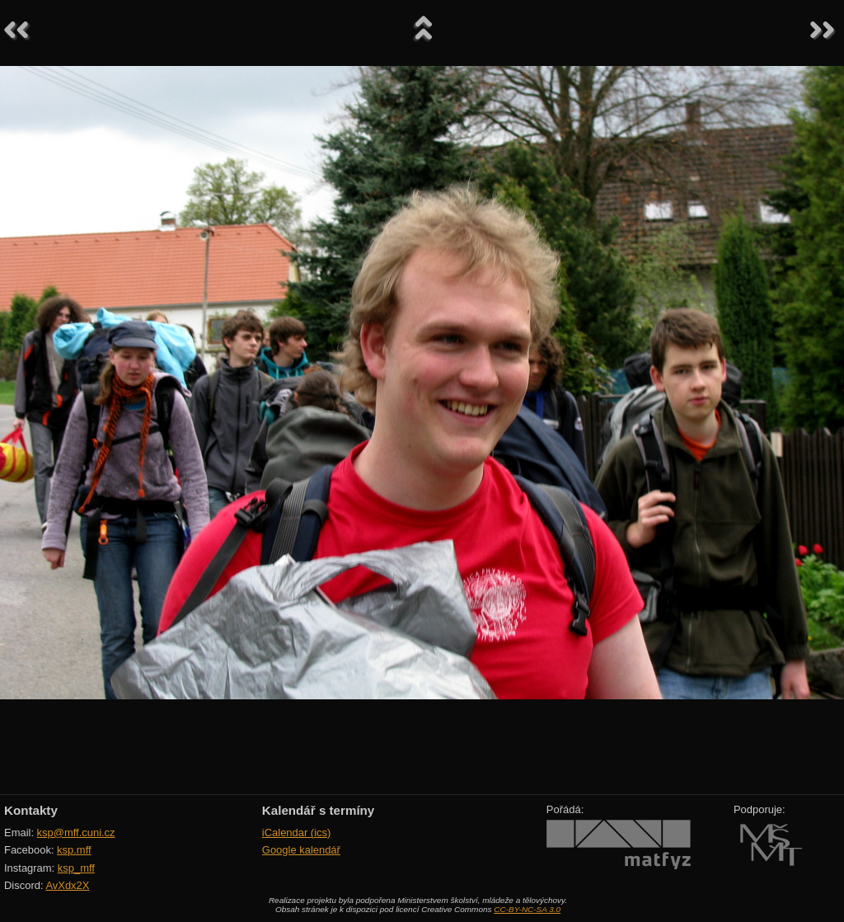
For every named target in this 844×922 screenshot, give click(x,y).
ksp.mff (74, 850)
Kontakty (31, 810)
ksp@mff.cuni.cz (76, 832)
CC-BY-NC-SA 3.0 (527, 909)
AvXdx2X (67, 885)
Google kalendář (301, 850)
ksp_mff (76, 868)
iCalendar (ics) (296, 832)
